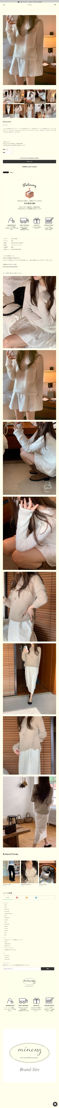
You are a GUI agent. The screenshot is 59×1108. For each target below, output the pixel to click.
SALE (5, 915)
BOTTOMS (6, 924)
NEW (5, 905)
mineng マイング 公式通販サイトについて (13, 939)
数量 (4, 152)
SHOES (6, 930)
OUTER (6, 919)
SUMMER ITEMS (8, 913)
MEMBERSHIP (7, 943)
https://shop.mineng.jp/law (10, 266)
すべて (7, 897)
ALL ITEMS (6, 911)
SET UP (6, 928)
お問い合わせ (7, 945)
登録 (48, 968)
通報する (12, 172)
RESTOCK (6, 909)
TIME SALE (7, 917)
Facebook (6, 957)
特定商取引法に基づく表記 (10, 949)
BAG (5, 932)
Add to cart (29, 161)
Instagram (6, 955)
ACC (5, 934)
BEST (5, 907)
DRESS (5, 926)
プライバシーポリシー (9, 947)
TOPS (5, 922)
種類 (4, 149)
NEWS (5, 941)
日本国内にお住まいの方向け (29, 166)
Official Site (7, 959)
